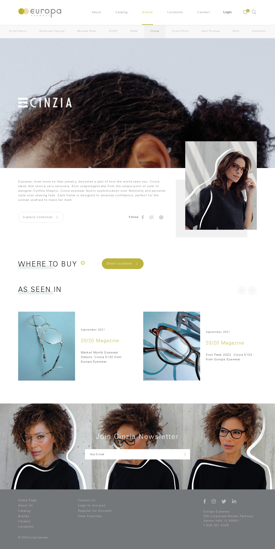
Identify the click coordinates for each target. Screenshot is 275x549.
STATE (113, 31)
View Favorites (90, 516)
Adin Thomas (210, 31)
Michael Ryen (87, 31)
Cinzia (154, 31)
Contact (203, 12)
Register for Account (95, 511)
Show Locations (119, 263)
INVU (236, 31)
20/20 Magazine (100, 341)
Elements (259, 31)
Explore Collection (38, 217)
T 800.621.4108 (216, 525)
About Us (25, 505)
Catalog (122, 12)
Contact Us (87, 500)
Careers (24, 521)
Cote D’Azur (180, 31)
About (96, 12)
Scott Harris (18, 31)
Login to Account (92, 505)
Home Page (27, 500)
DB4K (134, 31)
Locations (175, 12)
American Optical (52, 31)
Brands (147, 12)
